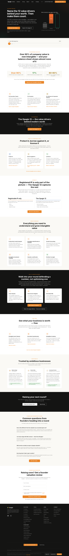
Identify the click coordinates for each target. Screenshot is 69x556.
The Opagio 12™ (56, 512)
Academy (45, 510)
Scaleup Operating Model (28, 533)
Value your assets (12, 345)
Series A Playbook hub (27, 535)
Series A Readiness (27, 526)
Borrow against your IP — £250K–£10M (33, 166)
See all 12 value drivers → (34, 211)
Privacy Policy (43, 493)
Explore (28, 1)
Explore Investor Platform (32, 106)
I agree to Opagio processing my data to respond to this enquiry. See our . (34, 493)
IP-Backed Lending (27, 517)
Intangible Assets (46, 521)
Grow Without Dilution (27, 521)
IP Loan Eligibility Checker (28, 519)
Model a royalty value (50, 165)
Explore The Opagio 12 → (34, 129)
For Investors (26, 512)
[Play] (9, 43)
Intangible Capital (46, 519)
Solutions (18, 1)
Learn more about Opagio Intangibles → (33, 349)
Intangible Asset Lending (47, 522)
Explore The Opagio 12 (27, 27)
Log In (42, 1)
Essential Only (53, 554)
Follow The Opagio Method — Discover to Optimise (34, 308)
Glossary (45, 514)
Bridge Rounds (26, 528)
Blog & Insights (46, 509)
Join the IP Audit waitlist (49, 1)
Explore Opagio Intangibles (14, 106)
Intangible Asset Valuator (37, 510)
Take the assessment (31, 344)
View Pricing (42, 404)
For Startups (25, 509)
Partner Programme (57, 514)
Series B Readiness (27, 530)
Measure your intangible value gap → (34, 82)
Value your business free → (30, 404)
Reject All (47, 554)
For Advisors (26, 514)
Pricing (23, 1)
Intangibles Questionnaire (38, 512)
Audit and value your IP (13, 165)
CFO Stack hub (26, 538)
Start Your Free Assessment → (30, 544)
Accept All (59, 554)
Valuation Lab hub (26, 537)
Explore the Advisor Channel (51, 106)
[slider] (36, 43)
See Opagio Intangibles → (34, 305)
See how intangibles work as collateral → (34, 171)
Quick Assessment (36, 514)
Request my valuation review (34, 496)
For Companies (26, 510)
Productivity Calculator (37, 509)
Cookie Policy (28, 554)
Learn (32, 1)
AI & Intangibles (46, 517)
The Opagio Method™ (57, 510)
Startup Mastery (46, 512)
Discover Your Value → (60, 1)
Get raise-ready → (34, 460)
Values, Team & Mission (57, 509)
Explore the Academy (50, 344)
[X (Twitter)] (11, 516)
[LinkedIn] (8, 516)
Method (13, 1)
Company (37, 1)
